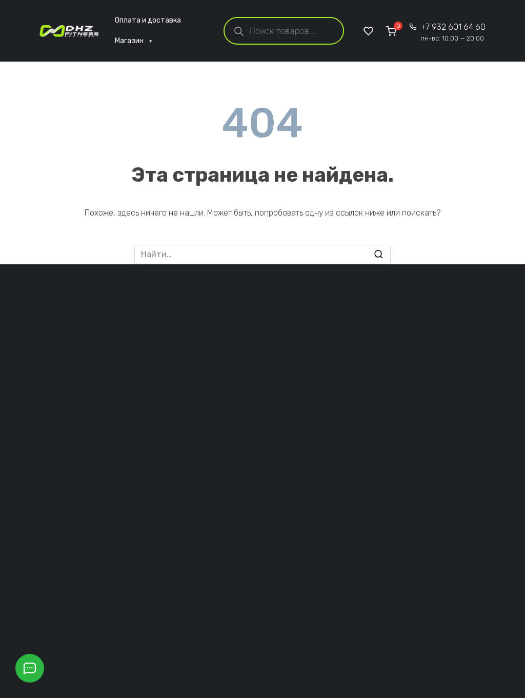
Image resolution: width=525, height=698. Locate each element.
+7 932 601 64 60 (453, 32)
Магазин (134, 41)
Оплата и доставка (148, 20)
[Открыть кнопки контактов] (29, 668)
